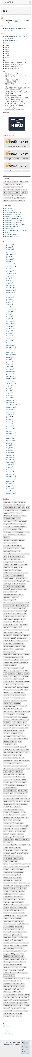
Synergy (11, 771)
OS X (10, 192)
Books (17, 839)
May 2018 (9, 393)
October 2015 (10, 462)
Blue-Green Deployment (11, 1005)
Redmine (17, 192)
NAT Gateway (21, 535)
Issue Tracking (23, 1011)
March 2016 (9, 452)
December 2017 (10, 405)
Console (6, 959)
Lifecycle (7, 1008)
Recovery (6, 638)
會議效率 (11, 926)
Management (11, 785)
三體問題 (20, 594)
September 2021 (11, 309)
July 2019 (8, 359)
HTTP (14, 989)
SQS (15, 592)
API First (24, 915)
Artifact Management (10, 790)
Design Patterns (18, 910)
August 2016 (9, 443)
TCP (19, 820)
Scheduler (19, 943)
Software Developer (9, 864)
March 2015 (9, 469)
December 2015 (10, 460)
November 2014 (10, 479)
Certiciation (23, 701)
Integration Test (8, 817)
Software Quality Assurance (12, 554)
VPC (21, 1005)
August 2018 (9, 386)
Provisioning (8, 837)
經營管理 (14, 200)
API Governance (8, 921)
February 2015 (10, 472)
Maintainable (8, 635)
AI (5, 181)
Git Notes (16, 40)
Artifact (23, 815)
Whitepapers (18, 940)
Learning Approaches (20, 793)
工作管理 (6, 891)
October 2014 (10, 481)
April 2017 (9, 424)
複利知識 (13, 616)
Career (26, 181)
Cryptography (8, 896)
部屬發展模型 (22, 907)
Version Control (17, 728)
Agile (19, 627)
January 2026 (10, 252)
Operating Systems (9, 679)
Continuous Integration (11, 581)
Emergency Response (21, 850)
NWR (5, 1000)
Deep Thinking (14, 662)
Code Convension (9, 943)
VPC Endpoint (8, 570)
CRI (19, 937)
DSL (5, 752)
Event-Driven (24, 660)
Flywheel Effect (8, 886)
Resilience (17, 703)
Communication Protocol (11, 978)
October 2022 (10, 292)
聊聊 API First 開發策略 (10, 234)
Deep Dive (22, 502)
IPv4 (26, 997)
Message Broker (8, 562)
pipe (20, 589)
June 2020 (9, 333)
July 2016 (8, 445)
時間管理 (16, 660)
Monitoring (7, 584)
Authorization (8, 660)
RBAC (5, 779)
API (15, 744)
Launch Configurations (10, 774)
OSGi (21, 690)
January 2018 (10, 402)
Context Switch (8, 744)
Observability (19, 926)
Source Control (24, 630)
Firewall (6, 945)
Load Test (7, 902)
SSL (24, 646)
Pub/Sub (15, 932)
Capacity (20, 858)
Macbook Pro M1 (22, 706)
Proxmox (18, 918)
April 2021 (9, 319)
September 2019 (11, 354)
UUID (23, 616)
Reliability (14, 788)
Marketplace (20, 883)
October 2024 (10, 264)
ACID (10, 526)
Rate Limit (14, 589)
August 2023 (9, 276)
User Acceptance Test (10, 962)
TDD (18, 505)
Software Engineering (15, 195)
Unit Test (20, 853)
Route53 (6, 575)
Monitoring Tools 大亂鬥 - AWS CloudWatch (17, 106)
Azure (27, 725)
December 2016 (10, 433)
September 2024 (11, 266)
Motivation (19, 771)
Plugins (25, 943)
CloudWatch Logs (22, 924)
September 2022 (11, 295)
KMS (27, 581)
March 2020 (9, 340)
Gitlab (6, 847)
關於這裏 (7, 47)
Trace (9, 608)
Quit (19, 518)
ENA (25, 739)
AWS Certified (8, 856)
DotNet (15, 755)
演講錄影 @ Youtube (10, 74)
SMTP (5, 526)
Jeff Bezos (17, 548)
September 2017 (11, 412)
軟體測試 (22, 200)
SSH (14, 820)
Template (21, 970)
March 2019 (9, 369)
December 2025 (10, 254)
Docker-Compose (9, 796)
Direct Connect (18, 896)
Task (14, 551)
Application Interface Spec (11, 983)
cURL (27, 883)
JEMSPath (7, 709)
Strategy (18, 1016)
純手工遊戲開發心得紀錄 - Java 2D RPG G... (15, 230)
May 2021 (9, 316)
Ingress (21, 954)
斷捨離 (11, 847)
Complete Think (8, 2)
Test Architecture (24, 867)
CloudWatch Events (9, 706)
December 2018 (10, 376)
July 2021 (8, 314)
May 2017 (9, 421)
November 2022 (10, 290)
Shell (10, 820)
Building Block (8, 573)
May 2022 (9, 302)
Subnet (26, 673)
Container (7, 187)
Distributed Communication (19, 641)
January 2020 (10, 345)
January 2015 (10, 474)
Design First (22, 932)
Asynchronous (19, 684)
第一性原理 (19, 673)
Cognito (6, 869)
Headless (26, 886)
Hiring (13, 891)
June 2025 (9, 257)
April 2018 (9, 395)
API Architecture (18, 643)
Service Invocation (9, 605)
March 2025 (9, 259)
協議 (24, 831)
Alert (10, 1000)
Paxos (26, 853)
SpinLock (13, 888)
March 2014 (9, 488)
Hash (18, 959)
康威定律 (22, 986)
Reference (24, 192)
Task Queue (24, 662)
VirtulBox (18, 847)
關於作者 (7, 49)
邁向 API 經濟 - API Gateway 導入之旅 (15, 104)
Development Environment (12, 956)
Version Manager (13, 529)
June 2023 (9, 280)
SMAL (14, 981)
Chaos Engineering (9, 652)
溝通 (23, 198)
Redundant (7, 502)
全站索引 (7, 45)
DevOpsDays (26, 711)
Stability (6, 793)
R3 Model (6, 232)
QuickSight (19, 1013)
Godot (17, 798)
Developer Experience (10, 741)
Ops (5, 769)
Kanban (6, 564)
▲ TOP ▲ (25, 1051)
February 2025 (10, 261)
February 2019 (10, 371)
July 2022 (8, 300)
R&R (20, 755)
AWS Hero (16, 635)
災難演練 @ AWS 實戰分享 (12, 96)
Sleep (23, 1008)
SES (11, 592)
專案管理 (27, 801)
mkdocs (15, 1000)
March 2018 (9, 397)
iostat (5, 771)
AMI (5, 997)
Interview (10, 725)
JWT (16, 725)
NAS (14, 915)
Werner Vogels (22, 790)
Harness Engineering (10, 611)
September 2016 (11, 441)
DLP (11, 684)
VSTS (28, 507)
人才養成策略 (7, 894)
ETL (11, 940)
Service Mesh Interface (10, 809)
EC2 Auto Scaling (9, 823)
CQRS (22, 983)
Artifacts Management (10, 994)
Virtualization (14, 564)
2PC (5, 673)
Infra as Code (19, 649)
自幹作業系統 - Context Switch (12, 214)
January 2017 (10, 431)
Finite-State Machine (22, 605)
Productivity (20, 679)
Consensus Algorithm (10, 507)
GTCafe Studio (9, 1034)
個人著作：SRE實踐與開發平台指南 (14, 64)
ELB (21, 632)
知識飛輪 (22, 581)
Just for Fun (14, 701)
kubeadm (7, 701)
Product (26, 720)
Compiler (7, 524)
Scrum (23, 695)
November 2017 (10, 407)
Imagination (25, 510)
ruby (5, 820)
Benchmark (16, 516)
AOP (25, 967)
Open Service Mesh (23, 687)
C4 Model (7, 853)
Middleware (16, 812)
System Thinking (15, 807)
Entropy (6, 782)
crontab (6, 807)
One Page (25, 945)
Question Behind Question (19, 524)
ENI (24, 736)
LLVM (5, 643)
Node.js (21, 921)
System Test (18, 880)
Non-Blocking (17, 894)
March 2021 (9, 321)
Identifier (7, 649)
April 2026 (9, 247)
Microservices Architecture (11, 657)
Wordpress (23, 796)
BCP (25, 888)
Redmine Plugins (24, 760)
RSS (6, 1024)
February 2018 (10, 400)
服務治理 (21, 730)
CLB (13, 1016)
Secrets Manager (9, 831)
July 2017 (8, 417)
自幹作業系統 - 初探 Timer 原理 (12, 222)
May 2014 (9, 486)
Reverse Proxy (8, 548)
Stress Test (7, 720)
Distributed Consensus (20, 573)
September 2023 (11, 273)
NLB (27, 978)
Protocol (15, 690)
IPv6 (20, 967)
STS (14, 763)
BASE (25, 722)
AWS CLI (20, 739)
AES (15, 627)
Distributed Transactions (11, 668)
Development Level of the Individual (14, 540)
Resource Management (10, 730)
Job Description (8, 228)
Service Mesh (8, 1011)
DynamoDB (7, 967)
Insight (6, 964)
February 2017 (10, 429)
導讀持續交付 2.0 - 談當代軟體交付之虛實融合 (17, 98)
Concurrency (8, 510)
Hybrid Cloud (8, 516)
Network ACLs (8, 671)
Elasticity (23, 747)
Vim (28, 845)
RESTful (15, 967)
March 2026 (9, 249)
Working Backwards (21, 804)
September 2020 (11, 328)
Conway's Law (19, 869)
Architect (6, 788)
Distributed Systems (10, 190)
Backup (19, 709)
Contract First (8, 910)
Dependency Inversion (17, 575)
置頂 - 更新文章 (8, 210)
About (15, 181)
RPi (22, 657)
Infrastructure (8, 899)
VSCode (24, 516)
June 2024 (9, 268)
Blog (20, 181)
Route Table (7, 755)
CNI (24, 608)
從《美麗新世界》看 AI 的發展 (12, 212)
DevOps (20, 187)
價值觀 (24, 845)
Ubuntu (6, 698)
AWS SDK (7, 1003)
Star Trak (21, 899)
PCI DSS (19, 877)
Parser (10, 619)
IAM (24, 782)
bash (24, 951)
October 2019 (10, 352)
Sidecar (13, 638)
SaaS (24, 779)
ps (20, 782)
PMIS (16, 760)
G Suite (13, 853)
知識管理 (6, 200)
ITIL (27, 817)
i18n (21, 798)
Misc (5, 192)
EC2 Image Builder (18, 758)
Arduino (6, 834)
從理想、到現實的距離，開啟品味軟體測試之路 (17, 88)
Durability (7, 589)
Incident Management (10, 777)
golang (19, 1003)
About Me (7, 1028)
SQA (5, 535)
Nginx (27, 994)
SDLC (25, 578)
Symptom (7, 733)
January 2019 (10, 374)
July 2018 (8, 388)
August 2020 (9, 331)
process (21, 725)
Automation (8, 551)
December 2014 (10, 476)
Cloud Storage (8, 826)
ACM (13, 736)
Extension (23, 828)
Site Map (7, 1026)
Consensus (11, 714)
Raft (21, 529)
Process (6, 684)
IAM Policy (7, 905)
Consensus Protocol (9, 913)
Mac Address (15, 905)
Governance (7, 690)
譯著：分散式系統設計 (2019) (12, 68)
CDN (19, 551)
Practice (6, 662)
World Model (8, 622)
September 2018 (11, 383)
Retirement (11, 673)
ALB (12, 649)
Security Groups (8, 630)
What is (21, 929)
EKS (5, 714)
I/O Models (7, 981)
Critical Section (17, 622)
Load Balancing (8, 880)
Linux (25, 190)
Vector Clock (7, 763)
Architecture (7, 915)
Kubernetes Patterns (16, 964)
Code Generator (8, 867)
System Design (8, 198)
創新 (26, 826)
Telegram (7, 954)
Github (7, 1030)
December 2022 (10, 288)
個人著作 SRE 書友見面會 (11, 80)
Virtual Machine (8, 766)
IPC (5, 608)
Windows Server (20, 532)
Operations (14, 733)
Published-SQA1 (8, 861)
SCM (5, 529)
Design (13, 709)
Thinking (6, 616)
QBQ (12, 902)
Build (22, 750)
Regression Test (8, 624)
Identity (22, 978)
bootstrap (17, 692)
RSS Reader (21, 962)
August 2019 (9, 357)
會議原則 (13, 834)
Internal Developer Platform (12, 845)
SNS (10, 567)
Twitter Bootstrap (8, 1044)
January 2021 (10, 323)
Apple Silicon (25, 554)
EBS (25, 589)
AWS (9, 181)
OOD (10, 769)
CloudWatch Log (18, 872)
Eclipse (15, 608)
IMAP (17, 750)
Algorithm (21, 948)
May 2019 (9, 364)
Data (13, 187)
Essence (6, 907)
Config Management (10, 600)
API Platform (23, 564)
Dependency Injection (10, 937)
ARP (20, 608)
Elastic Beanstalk (9, 682)
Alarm (19, 864)
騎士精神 (25, 676)
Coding (6, 184)
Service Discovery (9, 750)
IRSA (15, 899)
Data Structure (8, 986)
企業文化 (6, 513)
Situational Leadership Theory (12, 545)
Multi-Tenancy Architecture (12, 654)
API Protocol (7, 973)
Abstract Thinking (9, 918)
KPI (21, 720)
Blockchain (21, 777)
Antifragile (16, 695)
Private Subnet (19, 562)
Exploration (7, 728)
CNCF (22, 586)
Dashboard (7, 989)
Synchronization (8, 850)
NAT (22, 826)
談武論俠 (24, 937)
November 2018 (10, 378)
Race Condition (24, 1000)
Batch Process (25, 654)
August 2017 (9, 414)
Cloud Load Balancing (10, 665)
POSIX (22, 698)
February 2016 (10, 455)
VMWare (6, 951)
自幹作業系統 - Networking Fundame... (14, 224)
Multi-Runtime (20, 891)
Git (16, 867)
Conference (17, 856)
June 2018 (9, 390)
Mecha (6, 543)
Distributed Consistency (22, 752)
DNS (11, 869)
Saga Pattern (8, 875)
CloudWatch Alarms (9, 505)
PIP (11, 793)
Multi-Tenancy (8, 872)
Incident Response (9, 975)
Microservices (14, 698)
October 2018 (10, 381)
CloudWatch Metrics (16, 513)
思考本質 (7, 53)
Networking (7, 992)
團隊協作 (19, 613)
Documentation (21, 785)
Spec (5, 926)
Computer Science (16, 184)
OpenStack (7, 613)
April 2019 (9, 366)
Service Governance (18, 556)
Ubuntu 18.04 (20, 714)
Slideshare (8, 1032)
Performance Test (15, 559)
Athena (23, 959)
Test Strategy (18, 886)
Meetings (14, 929)
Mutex (22, 668)
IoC (23, 507)
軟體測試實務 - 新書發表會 (12, 82)
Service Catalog (22, 611)
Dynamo (6, 970)
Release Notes (8, 842)
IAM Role (11, 752)
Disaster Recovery (19, 619)
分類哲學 (7, 57)
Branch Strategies (9, 1013)
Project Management (20, 526)
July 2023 (8, 278)
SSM (9, 556)
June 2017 (9, 419)
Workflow (20, 989)
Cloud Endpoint (13, 676)
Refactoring (16, 510)
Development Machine (10, 236)
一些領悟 (7, 55)
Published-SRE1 (9, 839)
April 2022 (9, 304)
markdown (18, 646)
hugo (18, 945)
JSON (19, 570)
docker (6, 592)
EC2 (19, 741)
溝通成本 (6, 537)
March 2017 (9, 426)
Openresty (7, 586)
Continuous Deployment (11, 603)
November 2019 (10, 350)
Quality (12, 959)
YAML (15, 1011)
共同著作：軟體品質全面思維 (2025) (14, 62)
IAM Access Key (8, 801)
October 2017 (10, 409)
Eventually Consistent (10, 594)
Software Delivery (18, 837)
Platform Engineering (10, 858)
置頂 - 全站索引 (8, 208)
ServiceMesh (7, 695)
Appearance (12, 535)
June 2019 (9, 362)
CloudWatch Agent (9, 578)
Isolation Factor (24, 603)
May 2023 (9, 283)
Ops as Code (7, 758)
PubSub (6, 940)
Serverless (7, 722)
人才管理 (17, 198)
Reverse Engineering (21, 766)
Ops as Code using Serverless (13, 108)
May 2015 (9, 467)
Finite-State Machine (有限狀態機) (13, 218)
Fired (5, 567)
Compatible (17, 769)
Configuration (18, 801)
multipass (18, 711)
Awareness (7, 736)
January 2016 (10, 457)
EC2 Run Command (9, 883)
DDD (13, 722)
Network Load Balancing (11, 632)
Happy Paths (17, 875)
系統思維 (27, 1005)
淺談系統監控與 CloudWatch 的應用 (14, 110)
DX (5, 725)
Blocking (6, 798)
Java (17, 796)
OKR (15, 717)
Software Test (15, 1008)
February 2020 (10, 343)
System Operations (9, 877)
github (14, 935)
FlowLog (18, 578)
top (16, 921)
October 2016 (10, 438)
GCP (19, 190)
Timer (16, 986)
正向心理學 (15, 720)
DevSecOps (13, 907)
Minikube (13, 970)
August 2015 (9, 464)
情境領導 (21, 994)
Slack (16, 630)
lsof (12, 798)
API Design (11, 997)
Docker (21, 809)
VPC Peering (19, 997)
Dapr (28, 769)
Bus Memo (20, 913)
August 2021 (9, 312)
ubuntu (20, 888)
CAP (10, 779)
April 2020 (9, 338)
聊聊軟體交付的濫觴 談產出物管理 (14, 100)
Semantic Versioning (10, 924)
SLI (5, 785)
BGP (16, 624)
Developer (7, 597)
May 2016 (9, 448)
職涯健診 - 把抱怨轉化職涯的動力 (12, 216)
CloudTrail (22, 584)
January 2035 (10, 245)
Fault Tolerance (22, 717)
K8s (5, 619)
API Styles (14, 954)
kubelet (27, 798)
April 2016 (9, 450)
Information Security (10, 739)
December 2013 (10, 491)
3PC (25, 613)
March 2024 (9, 271)
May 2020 (9, 335)
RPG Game (7, 1016)
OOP (14, 992)
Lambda (26, 1003)
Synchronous (25, 905)
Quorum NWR (8, 717)
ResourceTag (14, 782)
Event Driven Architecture (11, 747)
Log (23, 769)
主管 (10, 643)
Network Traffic (8, 711)
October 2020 (10, 326)
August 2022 (9, 297)
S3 (26, 671)
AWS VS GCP (26, 864)
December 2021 (10, 307)
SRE (5, 195)
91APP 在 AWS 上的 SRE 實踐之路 (14, 90)
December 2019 (10, 347)
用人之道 (7, 641)
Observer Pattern (18, 973)
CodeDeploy (19, 823)
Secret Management (10, 687)
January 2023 (10, 285)
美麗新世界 (15, 597)
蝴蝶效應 (6, 888)
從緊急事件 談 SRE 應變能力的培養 (14, 102)
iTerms (19, 736)
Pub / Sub (22, 774)
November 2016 (10, 436)
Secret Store (15, 586)
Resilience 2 (7, 812)
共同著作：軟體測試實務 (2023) (13, 66)
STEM (14, 613)
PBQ (19, 507)
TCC (18, 915)
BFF (16, 861)
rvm (26, 973)
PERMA (13, 1003)
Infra (27, 750)
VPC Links (18, 831)
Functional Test (8, 760)
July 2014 (8, 483)
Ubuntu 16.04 (8, 627)
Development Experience (22, 682)
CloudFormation (9, 532)
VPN (18, 616)
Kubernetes (17, 779)
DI (23, 894)
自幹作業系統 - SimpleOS (10, 226)
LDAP (19, 992)
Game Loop (7, 935)
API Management (9, 804)
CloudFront (7, 932)
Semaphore (19, 902)
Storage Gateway (19, 671)
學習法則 (7, 51)
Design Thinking (8, 646)
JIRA (14, 570)
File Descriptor (8, 703)
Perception (13, 543)
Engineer (6, 929)
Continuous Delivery (10, 521)
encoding (17, 826)
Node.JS (12, 945)
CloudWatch (23, 624)
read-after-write (17, 567)
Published (20, 834)
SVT (28, 532)
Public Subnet (15, 815)
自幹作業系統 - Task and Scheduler (13, 220)
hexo (23, 505)
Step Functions (8, 828)
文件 (5, 556)
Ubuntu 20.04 (8, 692)
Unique (6, 559)
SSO (22, 548)
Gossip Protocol (22, 638)
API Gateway (25, 635)
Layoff (23, 812)
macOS (16, 828)
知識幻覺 (14, 502)
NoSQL (19, 763)
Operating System (16, 951)
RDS (22, 956)
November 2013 (10, 493)
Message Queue (19, 817)
